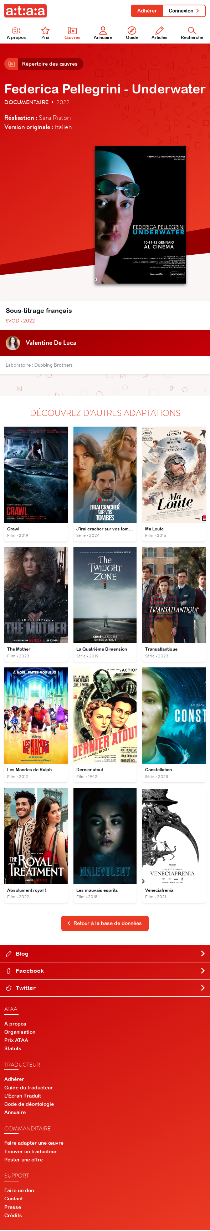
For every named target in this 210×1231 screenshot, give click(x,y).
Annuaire (103, 33)
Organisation (19, 1033)
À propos (16, 33)
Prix (45, 33)
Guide (132, 33)
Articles (160, 33)
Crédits (13, 1216)
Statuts (12, 1049)
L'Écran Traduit (22, 1096)
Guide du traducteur (28, 1088)
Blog (106, 954)
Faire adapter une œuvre (33, 1143)
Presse (12, 1207)
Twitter (106, 988)
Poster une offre (23, 1160)
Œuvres (73, 33)
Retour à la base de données (104, 924)
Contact (13, 1199)
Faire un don (19, 1191)
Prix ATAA (16, 1041)
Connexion (184, 11)
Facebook (106, 971)
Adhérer (147, 11)
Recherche (192, 33)
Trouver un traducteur (30, 1152)
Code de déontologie (29, 1105)
